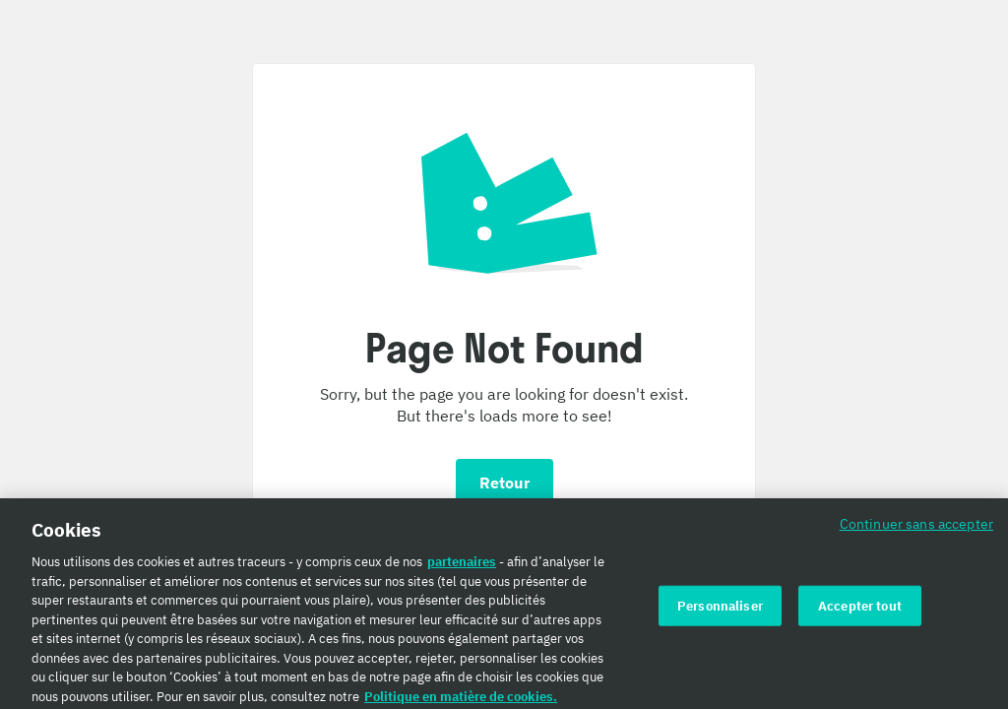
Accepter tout (860, 610)
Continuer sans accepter (916, 528)
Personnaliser (720, 610)
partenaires (461, 565)
